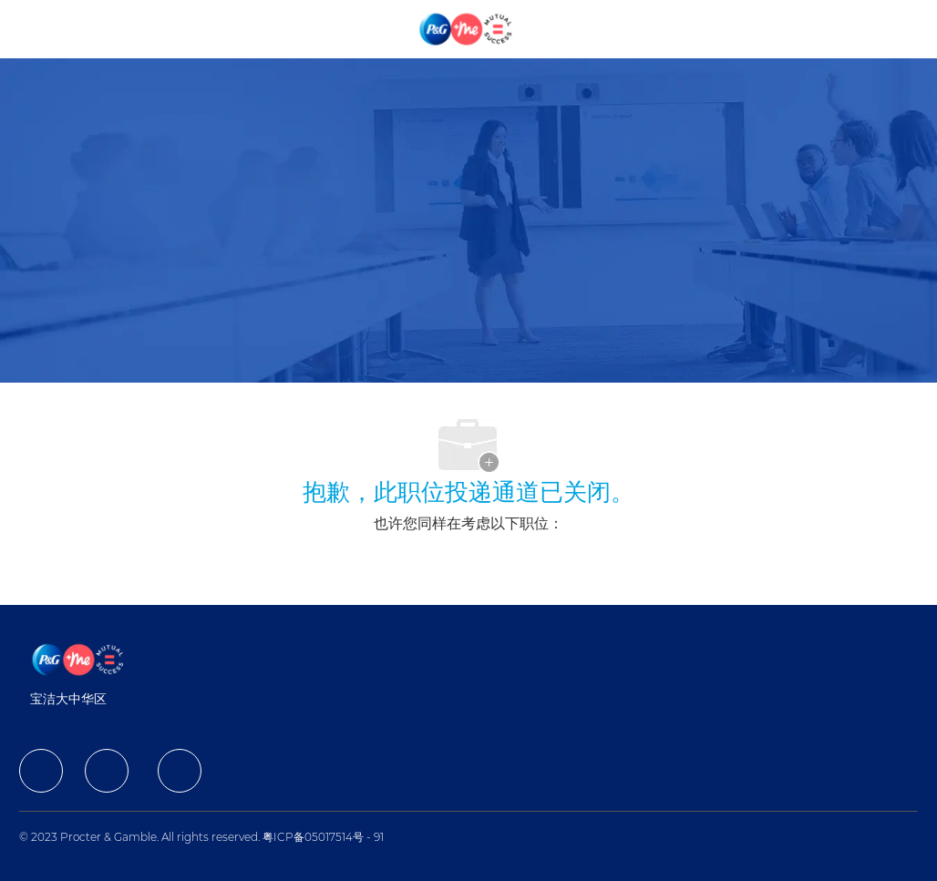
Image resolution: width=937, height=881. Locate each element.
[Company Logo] (466, 28)
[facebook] (41, 771)
